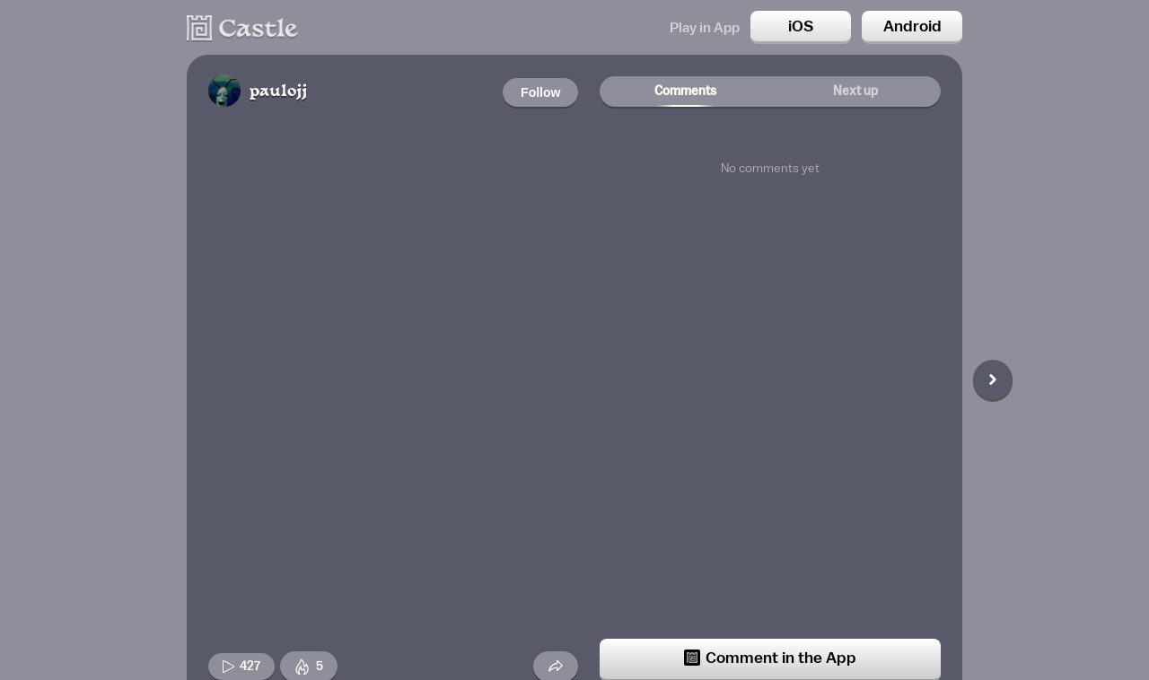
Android (912, 26)
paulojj (278, 92)
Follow (540, 92)
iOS (800, 26)
